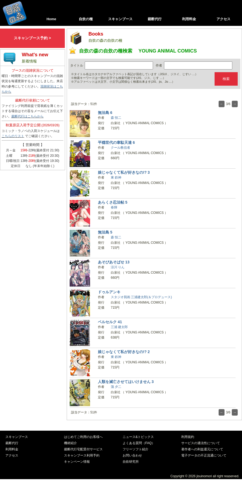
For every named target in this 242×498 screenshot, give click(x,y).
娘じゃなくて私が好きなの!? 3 (124, 172)
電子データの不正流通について (203, 455)
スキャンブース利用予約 (81, 455)
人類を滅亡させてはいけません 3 (126, 381)
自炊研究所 (131, 462)
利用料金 (189, 19)
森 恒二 (116, 118)
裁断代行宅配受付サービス (83, 449)
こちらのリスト (13, 136)
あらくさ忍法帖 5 (112, 202)
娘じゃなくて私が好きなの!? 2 (124, 352)
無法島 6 (105, 112)
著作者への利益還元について (202, 449)
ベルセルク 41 (110, 322)
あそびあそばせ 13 (114, 262)
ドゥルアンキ (109, 292)
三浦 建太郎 (119, 327)
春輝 (114, 207)
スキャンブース (120, 19)
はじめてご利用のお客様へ (83, 437)
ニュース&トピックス (138, 437)
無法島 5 (105, 232)
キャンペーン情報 (77, 462)
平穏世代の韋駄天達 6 (116, 142)
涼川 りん (117, 267)
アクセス (223, 19)
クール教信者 (120, 147)
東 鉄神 (116, 177)
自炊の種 (86, 19)
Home (51, 19)
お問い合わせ (132, 455)
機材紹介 (70, 443)
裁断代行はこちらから (27, 116)
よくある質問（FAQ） (139, 443)
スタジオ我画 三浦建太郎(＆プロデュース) (141, 297)
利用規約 (187, 437)
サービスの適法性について (200, 443)
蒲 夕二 (116, 387)
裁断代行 (155, 19)
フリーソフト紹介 (135, 449)
